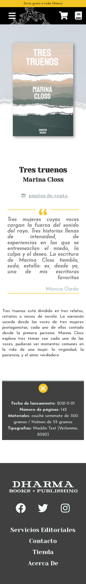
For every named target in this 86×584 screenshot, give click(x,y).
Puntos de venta (44, 195)
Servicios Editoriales (43, 529)
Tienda (43, 552)
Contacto (43, 541)
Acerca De (43, 563)
